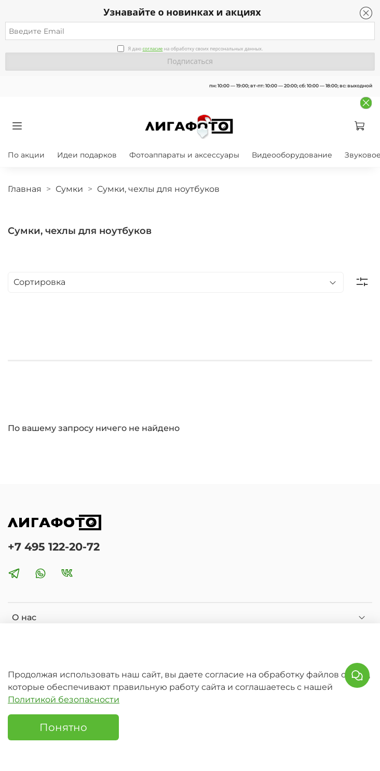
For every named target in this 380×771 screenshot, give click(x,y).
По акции (26, 155)
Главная (25, 189)
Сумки (69, 189)
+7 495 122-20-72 (54, 546)
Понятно (63, 727)
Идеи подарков (87, 155)
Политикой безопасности (63, 699)
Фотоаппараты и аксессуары (184, 155)
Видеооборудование (292, 155)
